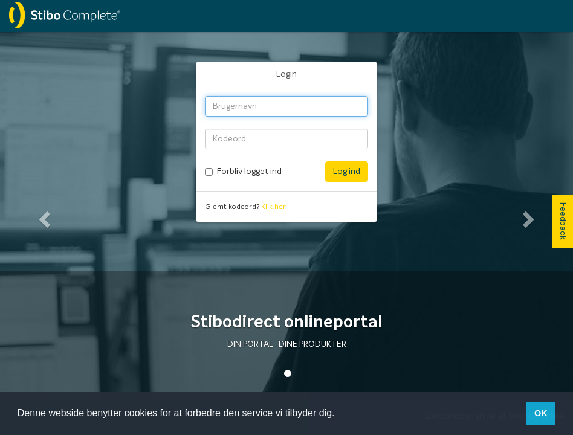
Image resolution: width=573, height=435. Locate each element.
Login (286, 74)
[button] (43, 215)
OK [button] (541, 413)
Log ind (346, 171)
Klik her (273, 207)
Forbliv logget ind (249, 171)
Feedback (562, 221)
